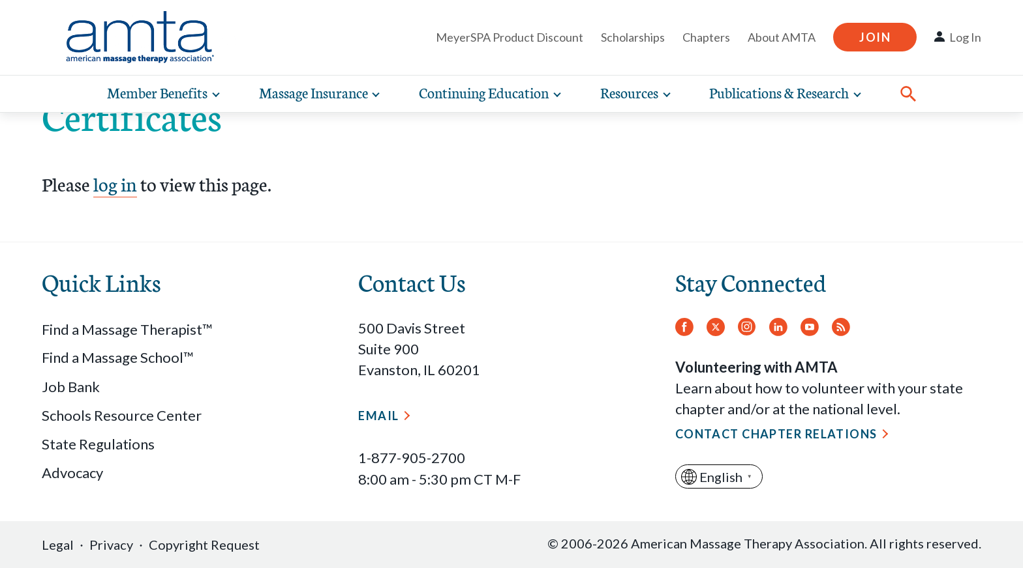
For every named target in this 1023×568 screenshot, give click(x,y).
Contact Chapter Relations (776, 434)
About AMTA (782, 37)
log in (115, 183)
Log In (965, 37)
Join (875, 37)
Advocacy (72, 472)
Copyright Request (204, 544)
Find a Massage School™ (118, 357)
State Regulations (98, 444)
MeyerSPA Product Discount (509, 37)
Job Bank (71, 386)
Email (378, 415)
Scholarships (633, 37)
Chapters (706, 37)
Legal (58, 544)
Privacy (111, 544)
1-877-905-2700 (411, 457)
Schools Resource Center (122, 415)
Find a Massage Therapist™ (127, 329)
